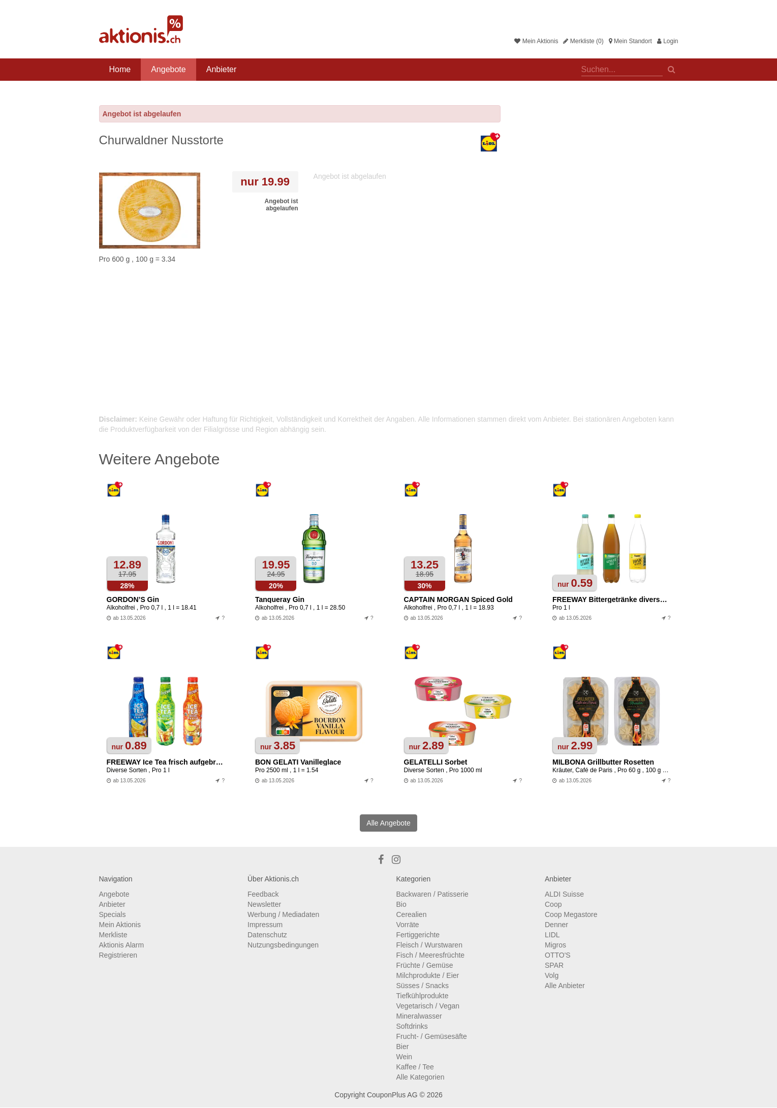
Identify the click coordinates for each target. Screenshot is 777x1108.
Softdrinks (412, 1026)
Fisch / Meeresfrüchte (430, 955)
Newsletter (264, 904)
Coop (553, 904)
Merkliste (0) (583, 41)
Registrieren (118, 955)
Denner (556, 925)
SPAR (554, 965)
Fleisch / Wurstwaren (429, 945)
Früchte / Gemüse (424, 965)
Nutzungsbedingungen (283, 945)
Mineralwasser (419, 1016)
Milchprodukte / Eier (427, 975)
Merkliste (113, 935)
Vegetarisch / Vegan (428, 1006)
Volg (551, 975)
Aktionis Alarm (121, 945)
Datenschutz (267, 935)
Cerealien (411, 914)
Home (120, 69)
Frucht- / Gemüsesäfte (431, 1036)
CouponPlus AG (392, 1095)
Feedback (262, 894)
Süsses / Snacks (422, 986)
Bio (401, 904)
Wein (404, 1057)
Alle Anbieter (565, 986)
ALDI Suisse (564, 894)
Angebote (168, 69)
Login (667, 41)
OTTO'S (558, 955)
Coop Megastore (571, 914)
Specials (112, 914)
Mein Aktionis (536, 41)
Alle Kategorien (420, 1077)
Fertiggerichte (418, 935)
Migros (555, 945)
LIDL (552, 935)
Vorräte (407, 925)
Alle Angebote (388, 823)
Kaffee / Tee (415, 1067)
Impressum (265, 925)
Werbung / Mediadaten (283, 914)
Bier (402, 1046)
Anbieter (221, 69)
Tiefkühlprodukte (422, 996)
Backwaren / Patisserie (432, 894)
